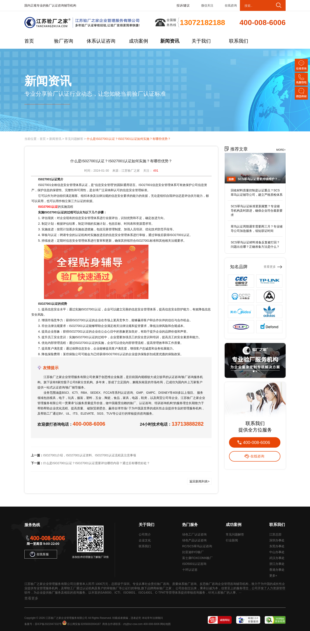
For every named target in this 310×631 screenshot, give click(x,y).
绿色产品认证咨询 (194, 540)
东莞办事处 (277, 546)
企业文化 (145, 540)
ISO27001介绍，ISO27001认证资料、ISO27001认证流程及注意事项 (89, 455)
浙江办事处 (277, 564)
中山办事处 (277, 552)
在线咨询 (231, 5)
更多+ (273, 575)
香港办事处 (277, 569)
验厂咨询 (63, 41)
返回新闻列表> (199, 481)
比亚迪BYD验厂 (193, 552)
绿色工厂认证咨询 (194, 534)
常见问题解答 (74, 139)
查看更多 (270, 266)
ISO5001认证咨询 (194, 564)
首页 (29, 41)
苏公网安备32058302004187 (84, 624)
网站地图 (165, 624)
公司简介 (145, 534)
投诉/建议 (183, 5)
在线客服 (39, 554)
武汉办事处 (277, 558)
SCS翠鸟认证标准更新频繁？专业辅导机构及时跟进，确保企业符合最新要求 (257, 210)
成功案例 (138, 41)
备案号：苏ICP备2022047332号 (43, 624)
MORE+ (281, 149)
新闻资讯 (169, 41)
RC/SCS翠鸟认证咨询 (197, 546)
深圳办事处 (277, 540)
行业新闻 (232, 540)
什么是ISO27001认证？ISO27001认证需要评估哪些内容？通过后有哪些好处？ (96, 463)
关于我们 (201, 41)
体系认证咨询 (101, 41)
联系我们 (238, 41)
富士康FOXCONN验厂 (197, 558)
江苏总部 (275, 534)
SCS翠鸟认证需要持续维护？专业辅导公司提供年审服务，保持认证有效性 (260, 179)
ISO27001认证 (48, 206)
